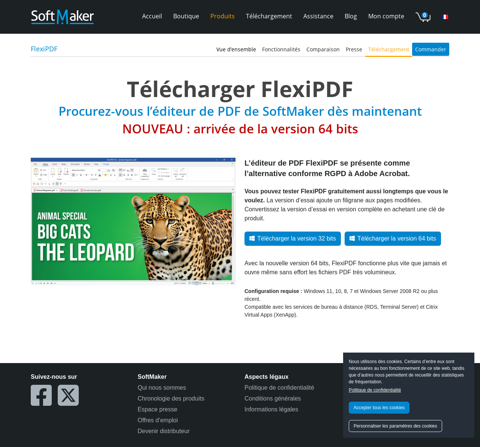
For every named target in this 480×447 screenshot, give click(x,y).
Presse (354, 49)
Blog (351, 16)
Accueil (152, 16)
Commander (430, 49)
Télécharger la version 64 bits (393, 238)
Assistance (318, 16)
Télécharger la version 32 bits (292, 238)
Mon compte (386, 16)
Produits (222, 16)
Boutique (186, 16)
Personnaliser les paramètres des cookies (395, 426)
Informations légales (271, 409)
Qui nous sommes (162, 387)
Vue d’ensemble (236, 49)
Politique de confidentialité (375, 390)
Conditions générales (272, 398)
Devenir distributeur (164, 431)
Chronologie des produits (171, 398)
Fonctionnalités (281, 49)
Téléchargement (269, 16)
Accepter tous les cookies (379, 407)
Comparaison (323, 49)
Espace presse (157, 409)
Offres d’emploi (158, 420)
